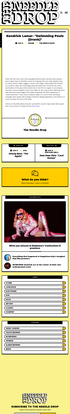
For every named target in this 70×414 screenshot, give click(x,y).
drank (31, 43)
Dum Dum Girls (51, 152)
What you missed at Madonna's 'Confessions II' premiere (35, 247)
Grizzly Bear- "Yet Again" (18, 154)
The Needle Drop (47, 43)
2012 (25, 150)
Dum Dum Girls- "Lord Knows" (52, 156)
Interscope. (36, 106)
